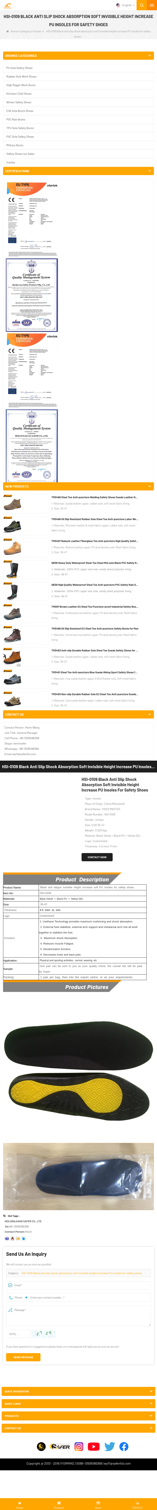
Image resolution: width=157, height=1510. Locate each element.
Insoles (37, 31)
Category (25, 31)
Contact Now (97, 203)
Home (12, 31)
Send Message (23, 703)
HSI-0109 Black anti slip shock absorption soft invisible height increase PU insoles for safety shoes (81, 619)
